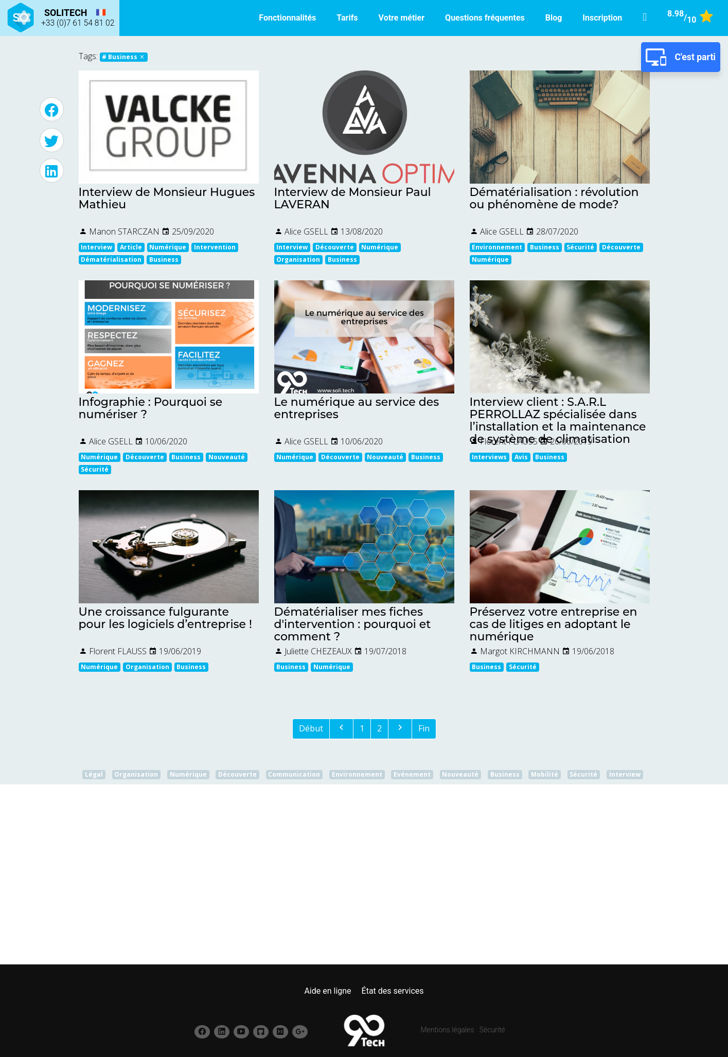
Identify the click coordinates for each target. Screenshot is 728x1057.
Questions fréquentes (485, 18)
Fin (424, 728)
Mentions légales (447, 1030)
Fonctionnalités (287, 18)
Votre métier (402, 18)
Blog (553, 18)
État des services (393, 991)
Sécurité (492, 1030)
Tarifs (347, 18)
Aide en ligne (327, 991)
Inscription (602, 18)
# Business (123, 56)
